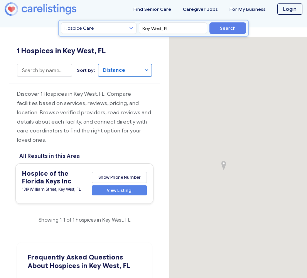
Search (228, 28)
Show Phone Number (119, 177)
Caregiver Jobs (200, 9)
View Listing (119, 190)
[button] (223, 165)
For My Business (247, 9)
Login (290, 9)
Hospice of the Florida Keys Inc (46, 177)
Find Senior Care (152, 9)
